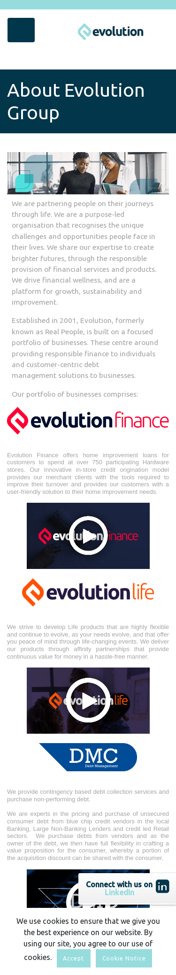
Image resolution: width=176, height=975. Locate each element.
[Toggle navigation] (21, 30)
